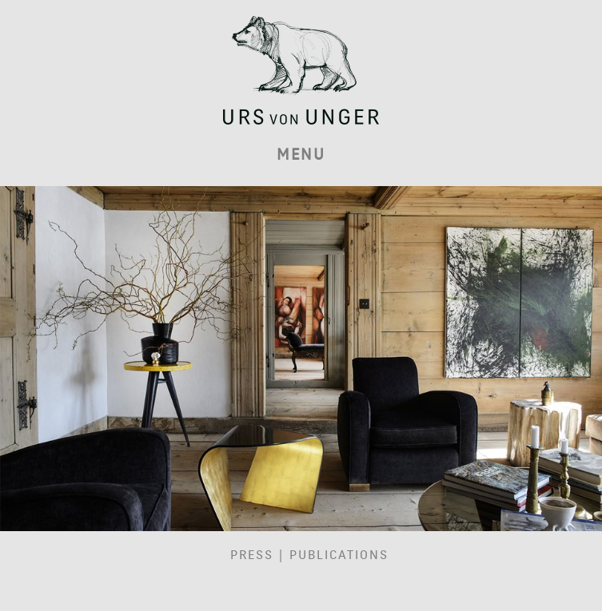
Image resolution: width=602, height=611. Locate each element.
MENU (301, 155)
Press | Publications (309, 555)
